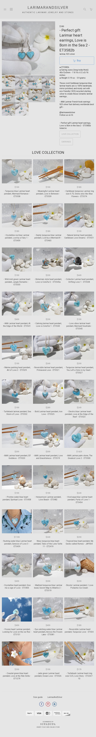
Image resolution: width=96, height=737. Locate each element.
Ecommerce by (48, 722)
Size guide (38, 697)
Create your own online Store (48, 727)
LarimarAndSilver (54, 697)
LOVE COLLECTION (70, 134)
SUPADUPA (48, 724)
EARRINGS (66, 142)
